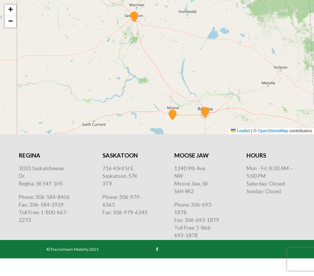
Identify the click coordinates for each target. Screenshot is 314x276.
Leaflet (240, 130)
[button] (205, 112)
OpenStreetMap (273, 130)
